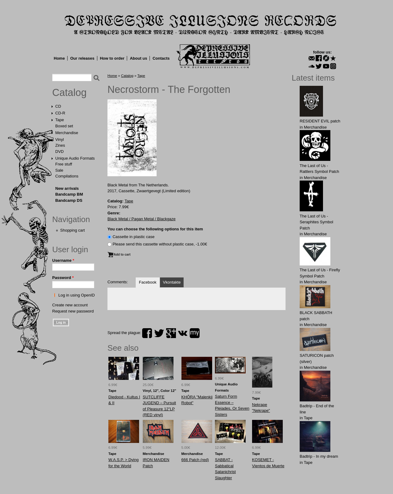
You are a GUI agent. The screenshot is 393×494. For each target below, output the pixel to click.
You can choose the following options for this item (155, 229)
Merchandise (66, 132)
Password (63, 277)
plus (171, 333)
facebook (147, 333)
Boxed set (64, 126)
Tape (59, 120)
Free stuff (63, 164)
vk (183, 333)
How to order (112, 58)
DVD (59, 151)
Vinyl (59, 139)
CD (58, 106)
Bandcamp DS (68, 200)
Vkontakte (172, 282)
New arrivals (67, 188)
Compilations (66, 176)
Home (59, 58)
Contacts (161, 58)
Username (63, 260)
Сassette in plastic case (134, 236)
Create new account (70, 305)
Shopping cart (72, 230)
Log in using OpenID (76, 295)
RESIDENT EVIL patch (320, 121)
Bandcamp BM (69, 194)
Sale (59, 170)
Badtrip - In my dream (319, 456)
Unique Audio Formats (75, 158)
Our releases (82, 58)
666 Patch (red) (195, 459)
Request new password (73, 311)
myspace (195, 333)
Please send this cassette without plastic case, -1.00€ (160, 244)
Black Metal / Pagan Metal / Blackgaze (141, 219)
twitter (159, 333)
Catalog (69, 92)
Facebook (147, 282)
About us (138, 58)
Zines (60, 145)
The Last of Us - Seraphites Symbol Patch (316, 222)
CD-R (60, 113)
